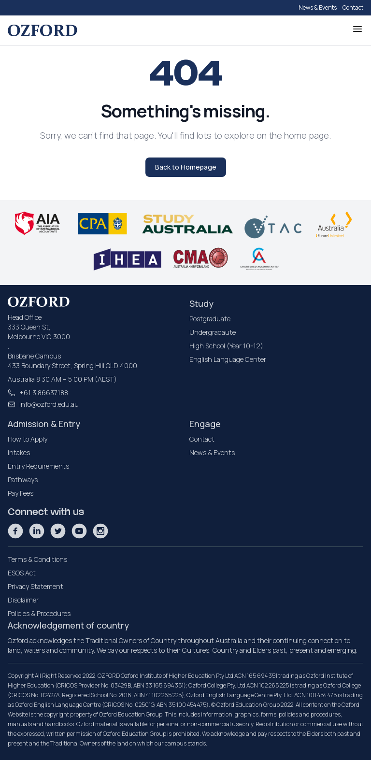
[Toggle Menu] (357, 29)
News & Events (318, 7)
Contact (352, 7)
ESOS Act (22, 572)
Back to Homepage (185, 167)
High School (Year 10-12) (226, 345)
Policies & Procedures (39, 613)
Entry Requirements (38, 466)
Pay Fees (20, 493)
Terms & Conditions (37, 559)
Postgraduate (209, 318)
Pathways (23, 479)
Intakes (19, 452)
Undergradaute (212, 332)
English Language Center (227, 359)
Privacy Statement (35, 586)
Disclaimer (23, 599)
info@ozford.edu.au (49, 404)
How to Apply (27, 439)
